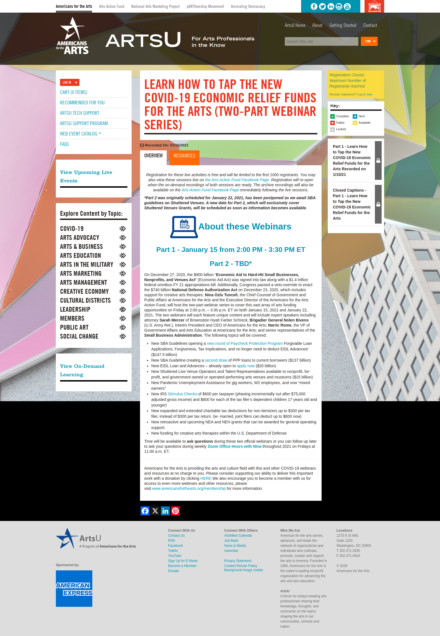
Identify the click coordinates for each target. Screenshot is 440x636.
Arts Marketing (81, 273)
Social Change (79, 336)
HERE (205, 478)
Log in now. (365, 94)
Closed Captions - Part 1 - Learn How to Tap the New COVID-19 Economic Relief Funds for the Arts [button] (352, 204)
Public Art (74, 327)
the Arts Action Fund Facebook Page (237, 180)
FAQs (64, 144)
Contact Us (176, 536)
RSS (171, 541)
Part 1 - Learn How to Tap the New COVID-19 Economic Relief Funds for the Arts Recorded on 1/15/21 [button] (352, 160)
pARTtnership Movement (205, 6)
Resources (184, 156)
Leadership (75, 309)
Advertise (231, 551)
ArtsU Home (295, 25)
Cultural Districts (85, 300)
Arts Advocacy (79, 237)
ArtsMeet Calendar (238, 536)
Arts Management (83, 282)
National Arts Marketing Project (155, 6)
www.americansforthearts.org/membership (189, 488)
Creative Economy (84, 291)
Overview (153, 156)
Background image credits (374, 6)
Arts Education (80, 255)
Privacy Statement (237, 561)
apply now (246, 366)
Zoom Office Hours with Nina (235, 446)
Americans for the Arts (74, 6)
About (317, 25)
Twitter (322, 6)
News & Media (235, 546)
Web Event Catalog (80, 134)
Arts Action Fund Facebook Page (210, 190)
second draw (216, 360)
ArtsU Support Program (84, 123)
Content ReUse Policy (240, 566)
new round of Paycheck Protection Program (245, 343)
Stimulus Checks (182, 394)
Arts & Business (81, 246)
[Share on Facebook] (145, 510)
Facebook (314, 6)
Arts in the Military (86, 264)
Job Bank (231, 541)
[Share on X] (155, 510)
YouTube (347, 6)
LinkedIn (330, 6)
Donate (173, 571)
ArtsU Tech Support (79, 113)
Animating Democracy (248, 6)
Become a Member (182, 566)
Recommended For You (82, 102)
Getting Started (342, 25)
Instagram (339, 6)
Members (72, 318)
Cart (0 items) (73, 92)
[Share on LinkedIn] (165, 510)
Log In (67, 82)
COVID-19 (72, 228)
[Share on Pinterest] (175, 510)
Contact (370, 25)
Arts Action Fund (111, 6)
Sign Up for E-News (183, 561)
